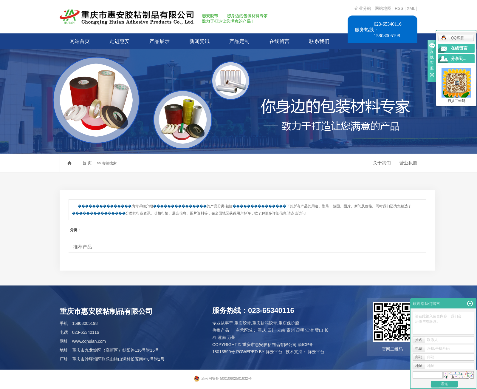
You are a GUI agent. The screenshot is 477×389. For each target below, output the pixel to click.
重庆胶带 (242, 323)
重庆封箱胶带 (264, 323)
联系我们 (319, 41)
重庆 (262, 330)
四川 (271, 330)
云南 (281, 330)
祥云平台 (274, 351)
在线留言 (279, 41)
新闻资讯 (199, 41)
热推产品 (220, 330)
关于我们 (382, 162)
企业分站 (362, 8)
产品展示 (159, 41)
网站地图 (384, 8)
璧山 (319, 330)
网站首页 (79, 41)
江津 (309, 330)
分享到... (459, 58)
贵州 (290, 330)
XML (411, 8)
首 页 (87, 162)
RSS (399, 8)
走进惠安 (119, 41)
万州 (231, 337)
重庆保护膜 (288, 323)
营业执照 (408, 162)
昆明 (300, 330)
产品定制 (239, 41)
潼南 (222, 337)
